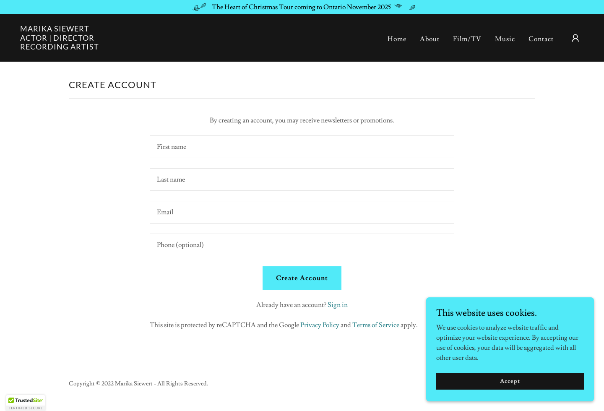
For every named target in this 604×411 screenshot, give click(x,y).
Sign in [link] (338, 305)
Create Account (302, 278)
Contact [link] (541, 39)
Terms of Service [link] (375, 325)
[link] (59, 47)
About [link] (430, 39)
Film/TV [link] (467, 39)
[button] (575, 38)
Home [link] (397, 39)
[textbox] (302, 146)
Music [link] (505, 39)
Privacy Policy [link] (319, 325)
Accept (510, 381)
